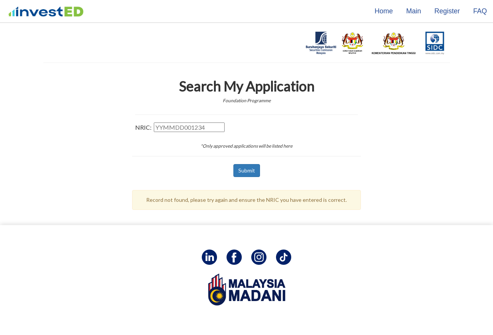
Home (384, 11)
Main (413, 11)
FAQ (480, 11)
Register (447, 11)
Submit (246, 170)
